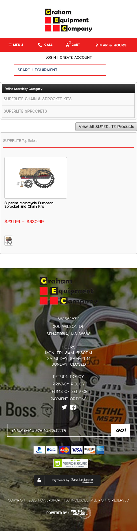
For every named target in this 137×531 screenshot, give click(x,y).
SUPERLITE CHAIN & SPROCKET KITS (37, 99)
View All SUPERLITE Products (106, 126)
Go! (121, 72)
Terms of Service (68, 391)
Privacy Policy (68, 384)
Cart (72, 45)
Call (45, 45)
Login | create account (69, 57)
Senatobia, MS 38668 (68, 333)
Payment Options (68, 398)
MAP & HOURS (111, 45)
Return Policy (68, 376)
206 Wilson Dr (69, 326)
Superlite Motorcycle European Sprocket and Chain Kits (28, 205)
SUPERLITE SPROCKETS (25, 111)
